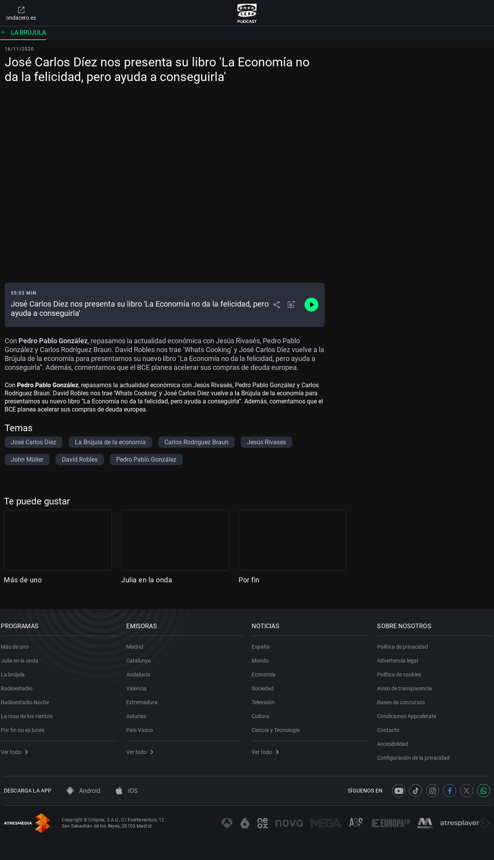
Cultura (263, 712)
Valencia (139, 684)
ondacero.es (21, 13)
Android (83, 790)
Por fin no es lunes (25, 726)
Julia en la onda (146, 580)
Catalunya (141, 656)
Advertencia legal (400, 656)
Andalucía (141, 670)
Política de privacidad (405, 642)
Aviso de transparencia (407, 684)
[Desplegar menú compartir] (276, 304)
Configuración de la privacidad (416, 753)
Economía (267, 670)
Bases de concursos (404, 698)
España (264, 642)
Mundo (263, 656)
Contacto (391, 726)
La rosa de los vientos (30, 712)
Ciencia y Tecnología (279, 726)
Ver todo (17, 748)
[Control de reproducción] (311, 305)
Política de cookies (402, 670)
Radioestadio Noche (28, 698)
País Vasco (142, 726)
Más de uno (23, 580)
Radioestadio (20, 684)
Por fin (249, 580)
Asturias (139, 712)
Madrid (137, 642)
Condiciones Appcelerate (409, 712)
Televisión (266, 698)
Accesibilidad (395, 740)
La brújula (23, 32)
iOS (127, 790)
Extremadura (145, 698)
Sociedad (266, 684)
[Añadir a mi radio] (291, 304)
